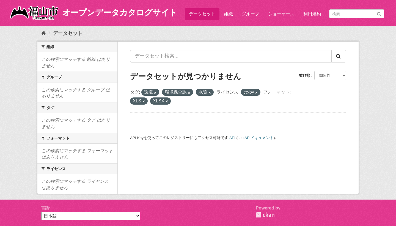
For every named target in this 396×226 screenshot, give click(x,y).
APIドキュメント (259, 138)
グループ (250, 14)
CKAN (265, 215)
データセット (202, 14)
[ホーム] (43, 33)
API (232, 138)
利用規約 (312, 14)
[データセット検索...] (231, 56)
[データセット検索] (356, 13)
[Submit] (379, 13)
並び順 (304, 75)
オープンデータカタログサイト (119, 12)
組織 (228, 14)
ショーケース (281, 14)
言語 (45, 208)
